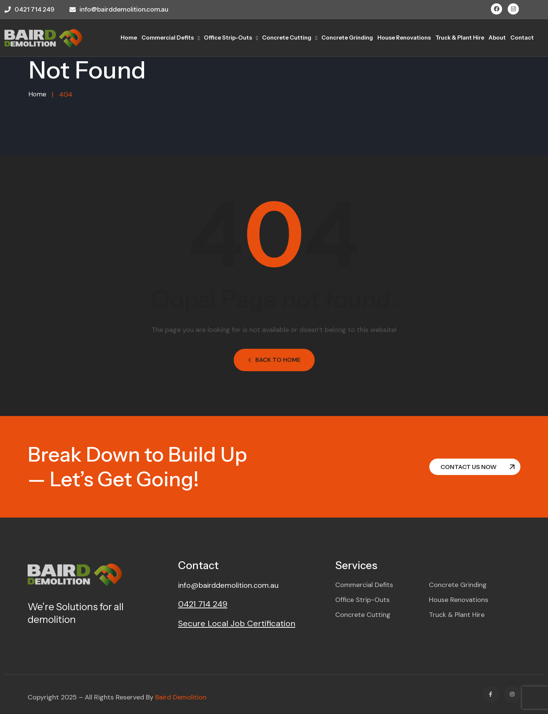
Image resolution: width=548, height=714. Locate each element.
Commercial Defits (167, 37)
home (129, 37)
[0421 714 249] (7, 9)
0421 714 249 (35, 9)
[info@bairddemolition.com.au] (72, 9)
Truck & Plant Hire (459, 37)
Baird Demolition (180, 697)
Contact (522, 37)
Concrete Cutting (286, 37)
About (497, 37)
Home (37, 94)
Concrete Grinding (347, 37)
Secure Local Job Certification (236, 623)
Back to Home (274, 360)
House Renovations (404, 37)
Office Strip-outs (228, 37)
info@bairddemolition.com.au (124, 9)
